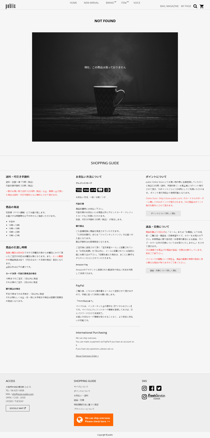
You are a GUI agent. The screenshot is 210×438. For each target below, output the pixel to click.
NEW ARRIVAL (93, 4)
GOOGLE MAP (18, 408)
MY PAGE (186, 4)
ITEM (119, 4)
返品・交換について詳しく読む (163, 270)
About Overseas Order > (87, 356)
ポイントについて (82, 391)
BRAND (107, 4)
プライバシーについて (84, 409)
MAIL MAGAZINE (169, 4)
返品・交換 (79, 400)
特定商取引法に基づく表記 (86, 404)
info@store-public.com (23, 394)
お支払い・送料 (81, 395)
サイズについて (81, 386)
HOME (79, 4)
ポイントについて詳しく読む (163, 213)
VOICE (130, 4)
